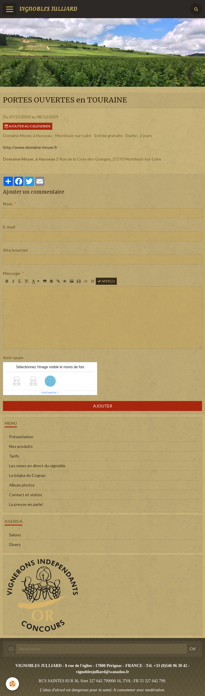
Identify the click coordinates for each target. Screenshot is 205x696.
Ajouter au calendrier (28, 126)
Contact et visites (25, 494)
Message (11, 273)
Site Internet (15, 250)
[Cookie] (12, 683)
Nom (7, 203)
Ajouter (102, 405)
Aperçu (106, 281)
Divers (15, 544)
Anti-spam (13, 357)
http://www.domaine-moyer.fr (30, 147)
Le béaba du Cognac (27, 475)
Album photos (22, 484)
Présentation (21, 436)
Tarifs (14, 455)
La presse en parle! (26, 504)
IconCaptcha (48, 392)
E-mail (9, 226)
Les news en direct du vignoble (37, 465)
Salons (15, 534)
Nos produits (21, 446)
